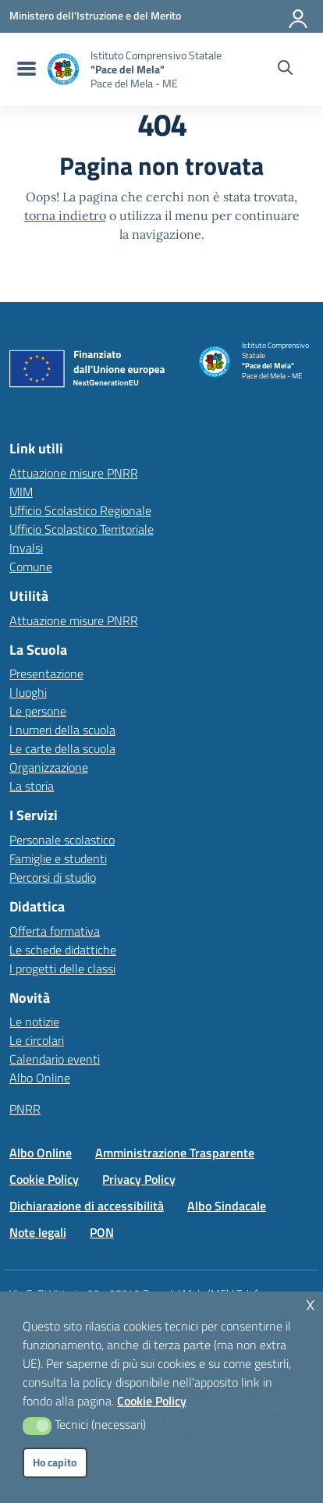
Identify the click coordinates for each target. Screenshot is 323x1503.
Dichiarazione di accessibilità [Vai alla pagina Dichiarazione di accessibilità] (86, 1205)
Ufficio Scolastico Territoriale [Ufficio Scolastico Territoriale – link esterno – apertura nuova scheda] (81, 529)
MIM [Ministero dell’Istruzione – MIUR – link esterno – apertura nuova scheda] (21, 491)
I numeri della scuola (62, 729)
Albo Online (39, 1077)
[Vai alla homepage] (63, 69)
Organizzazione (48, 767)
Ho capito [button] (54, 1462)
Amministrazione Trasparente (174, 1152)
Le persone (37, 711)
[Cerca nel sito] (285, 69)
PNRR (25, 1109)
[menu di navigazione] (24, 69)
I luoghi (28, 692)
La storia (31, 785)
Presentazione (46, 673)
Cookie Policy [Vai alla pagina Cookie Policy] (44, 1179)
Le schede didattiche (62, 949)
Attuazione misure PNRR (73, 473)
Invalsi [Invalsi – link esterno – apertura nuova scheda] (26, 547)
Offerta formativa (54, 931)
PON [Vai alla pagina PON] (102, 1232)
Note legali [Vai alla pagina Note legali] (37, 1232)
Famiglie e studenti (58, 858)
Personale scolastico (62, 839)
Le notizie (34, 1021)
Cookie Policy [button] (151, 1400)
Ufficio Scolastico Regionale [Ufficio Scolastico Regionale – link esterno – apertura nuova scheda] (80, 510)
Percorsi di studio (52, 877)
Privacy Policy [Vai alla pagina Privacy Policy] (139, 1179)
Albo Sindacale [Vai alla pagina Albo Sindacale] (226, 1205)
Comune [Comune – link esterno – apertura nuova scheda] (30, 566)
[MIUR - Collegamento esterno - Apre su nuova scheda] (95, 15)
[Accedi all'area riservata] (299, 15)
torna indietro (65, 215)
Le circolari (36, 1040)
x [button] (310, 1302)
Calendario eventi (54, 1059)
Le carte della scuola (62, 748)
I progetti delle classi (62, 968)
